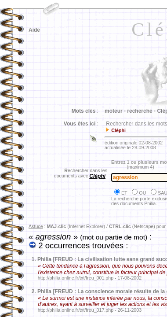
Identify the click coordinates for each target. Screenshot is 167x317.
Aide (34, 30)
